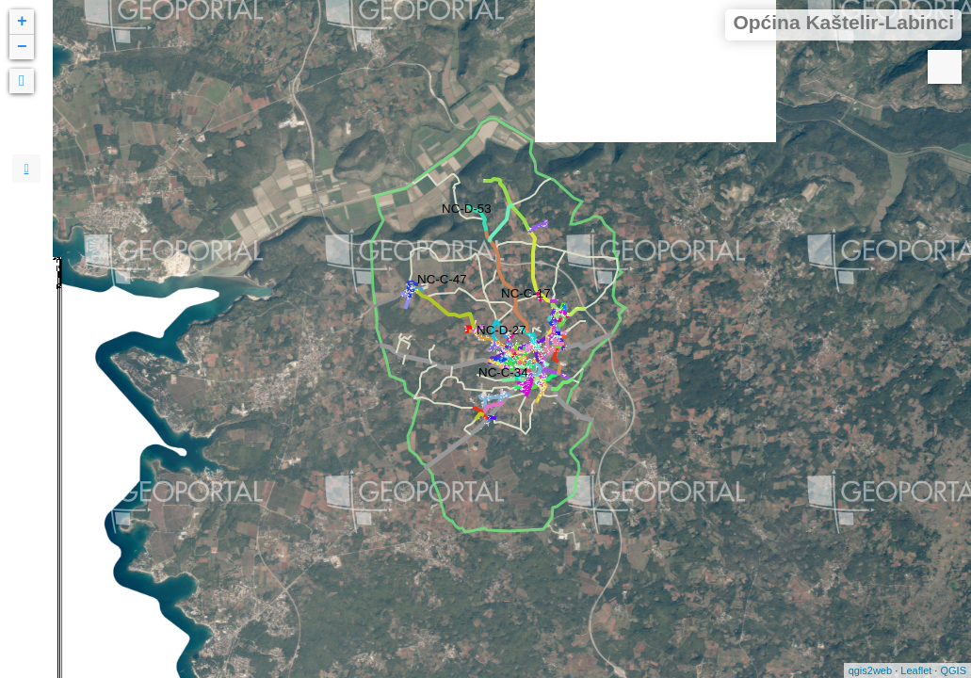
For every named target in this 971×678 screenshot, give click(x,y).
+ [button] (22, 21)
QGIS (953, 670)
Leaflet (915, 670)
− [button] (22, 47)
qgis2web (870, 670)
